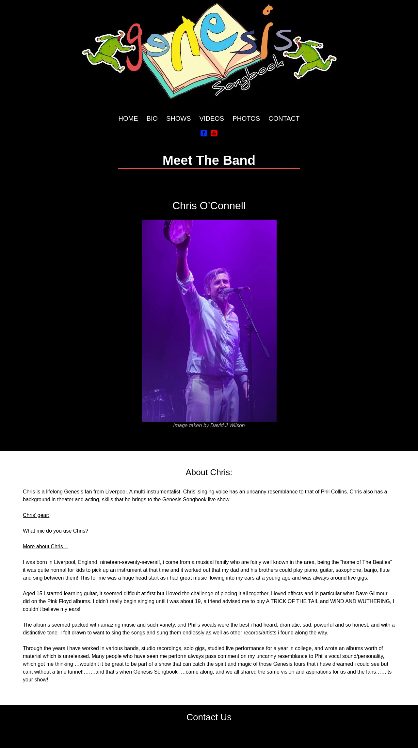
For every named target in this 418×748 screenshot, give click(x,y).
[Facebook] (204, 132)
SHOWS (178, 118)
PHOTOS (246, 118)
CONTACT (283, 118)
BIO (152, 118)
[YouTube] (214, 132)
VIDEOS (212, 118)
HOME (128, 118)
